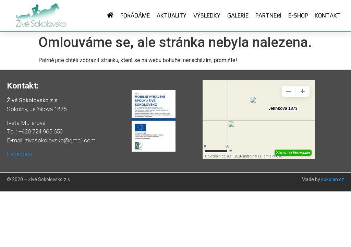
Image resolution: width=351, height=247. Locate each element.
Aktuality (171, 15)
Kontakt (328, 15)
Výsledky (206, 15)
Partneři (268, 15)
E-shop (298, 15)
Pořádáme (135, 15)
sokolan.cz (332, 179)
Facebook (19, 154)
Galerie (238, 15)
